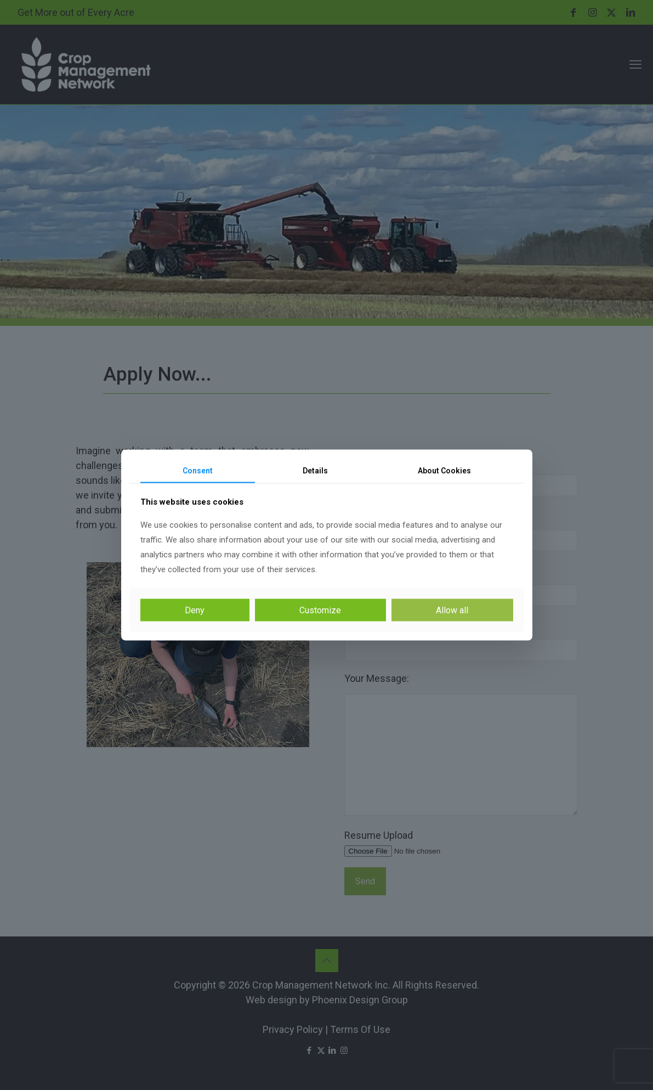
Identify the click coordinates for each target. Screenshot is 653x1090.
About (444, 470)
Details (315, 470)
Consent (198, 470)
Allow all (452, 610)
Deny (195, 610)
